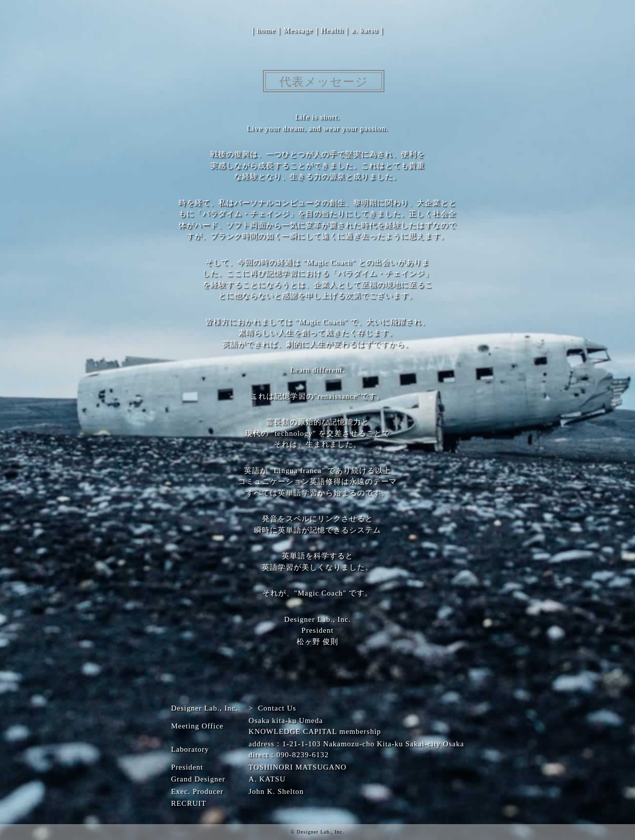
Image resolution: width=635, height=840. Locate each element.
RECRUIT (188, 803)
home (266, 30)
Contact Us (277, 708)
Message (298, 30)
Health (332, 30)
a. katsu (364, 30)
